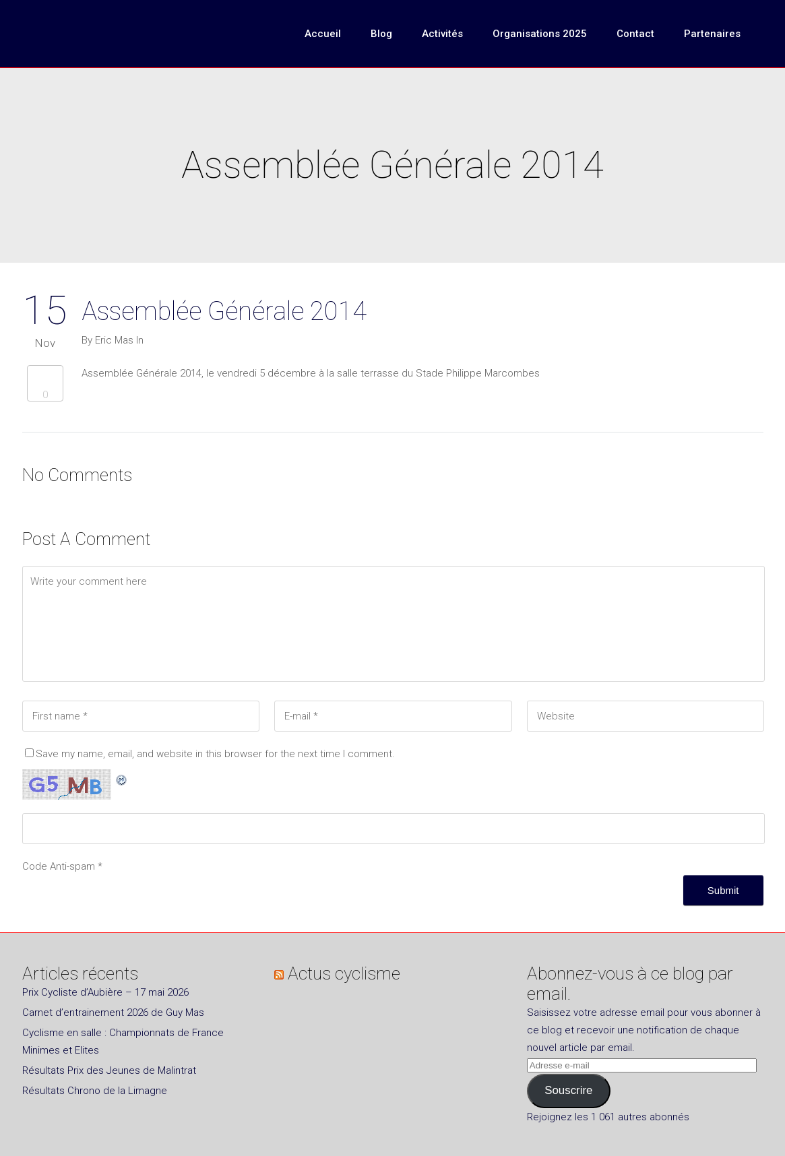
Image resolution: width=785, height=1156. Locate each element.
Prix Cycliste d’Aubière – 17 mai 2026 (105, 992)
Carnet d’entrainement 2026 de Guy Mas (113, 1012)
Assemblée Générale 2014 (224, 311)
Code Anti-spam (58, 866)
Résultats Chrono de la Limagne (94, 1091)
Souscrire (568, 1090)
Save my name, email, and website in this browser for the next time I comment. (215, 754)
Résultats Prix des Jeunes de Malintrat (109, 1070)
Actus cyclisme (344, 973)
